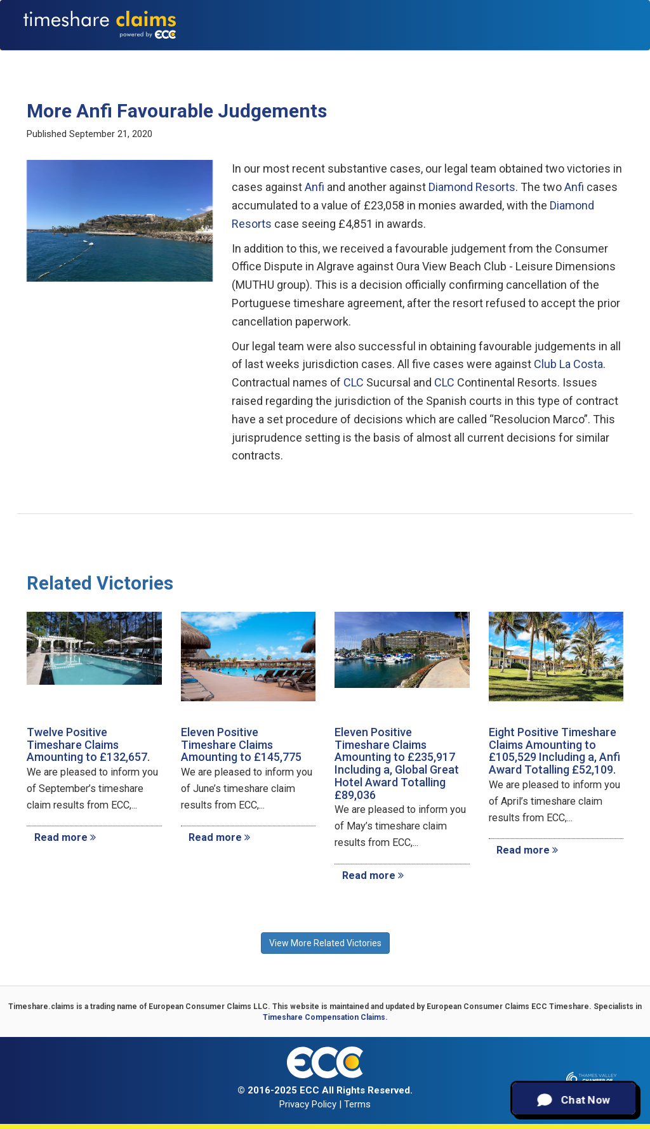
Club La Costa (568, 364)
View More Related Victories (325, 943)
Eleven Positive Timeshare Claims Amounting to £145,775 (241, 744)
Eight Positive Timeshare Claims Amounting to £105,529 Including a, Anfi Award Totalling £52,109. (554, 750)
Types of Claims (244, 57)
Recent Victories (501, 57)
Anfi (314, 187)
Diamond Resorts (471, 187)
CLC (353, 382)
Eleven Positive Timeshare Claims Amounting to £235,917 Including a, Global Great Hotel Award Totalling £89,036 (397, 763)
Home (129, 57)
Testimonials (421, 57)
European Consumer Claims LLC (208, 1006)
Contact (602, 57)
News (561, 57)
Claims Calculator (336, 57)
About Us (174, 57)
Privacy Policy (307, 1104)
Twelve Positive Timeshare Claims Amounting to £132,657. (88, 744)
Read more (65, 837)
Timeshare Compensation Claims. (325, 1017)
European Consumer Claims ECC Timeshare (508, 1006)
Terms (357, 1104)
